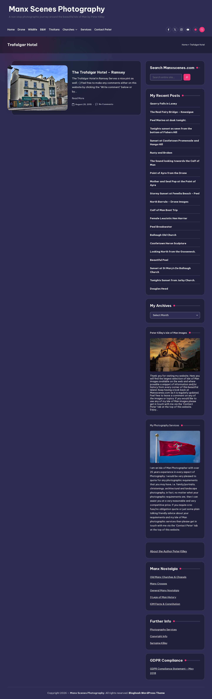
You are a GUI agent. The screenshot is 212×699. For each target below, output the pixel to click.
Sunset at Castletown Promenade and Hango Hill (174, 142)
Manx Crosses (158, 583)
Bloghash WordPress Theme (147, 693)
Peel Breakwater (161, 226)
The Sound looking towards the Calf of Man (174, 162)
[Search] (186, 77)
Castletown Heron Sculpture (168, 243)
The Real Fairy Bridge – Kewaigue (171, 112)
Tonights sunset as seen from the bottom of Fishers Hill (171, 130)
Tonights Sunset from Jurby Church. (172, 280)
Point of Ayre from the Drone (168, 173)
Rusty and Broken (161, 152)
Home (185, 44)
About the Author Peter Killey (168, 551)
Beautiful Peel (159, 260)
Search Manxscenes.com (172, 67)
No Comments (104, 104)
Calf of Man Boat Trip (164, 210)
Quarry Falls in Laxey (163, 103)
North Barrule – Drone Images (169, 201)
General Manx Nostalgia (164, 590)
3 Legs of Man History (163, 597)
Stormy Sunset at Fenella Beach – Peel (175, 193)
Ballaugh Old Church (163, 235)
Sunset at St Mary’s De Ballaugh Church (170, 270)
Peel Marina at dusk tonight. (168, 120)
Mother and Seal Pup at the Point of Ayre (173, 183)
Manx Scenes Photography (57, 9)
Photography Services (163, 629)
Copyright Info (158, 636)
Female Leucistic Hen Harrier (168, 218)
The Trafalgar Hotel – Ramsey (98, 72)
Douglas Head (159, 288)
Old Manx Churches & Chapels (168, 577)
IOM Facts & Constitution (165, 604)
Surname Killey (158, 643)
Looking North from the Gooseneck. (173, 251)
